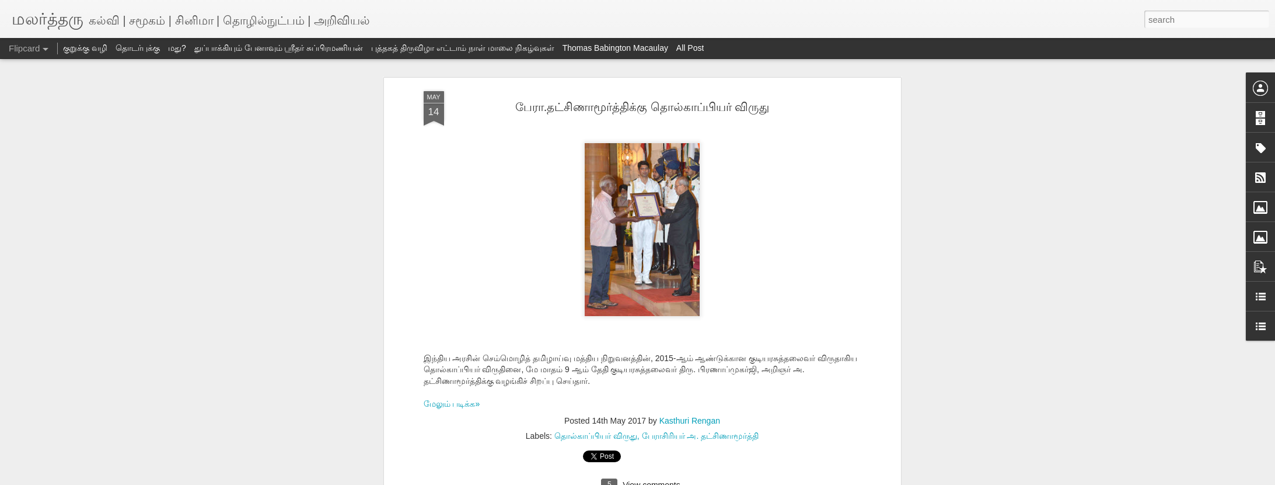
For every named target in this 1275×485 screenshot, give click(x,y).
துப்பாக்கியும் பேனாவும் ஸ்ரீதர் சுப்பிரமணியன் (279, 48)
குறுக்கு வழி (85, 48)
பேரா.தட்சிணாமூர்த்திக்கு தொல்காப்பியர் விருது (642, 107)
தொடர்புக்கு (138, 48)
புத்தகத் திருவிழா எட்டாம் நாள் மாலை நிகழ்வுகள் (462, 48)
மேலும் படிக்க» (452, 403)
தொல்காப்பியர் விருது (595, 436)
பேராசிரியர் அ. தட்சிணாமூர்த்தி (700, 436)
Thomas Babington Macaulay (615, 48)
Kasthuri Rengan (689, 420)
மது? (177, 48)
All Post (690, 48)
